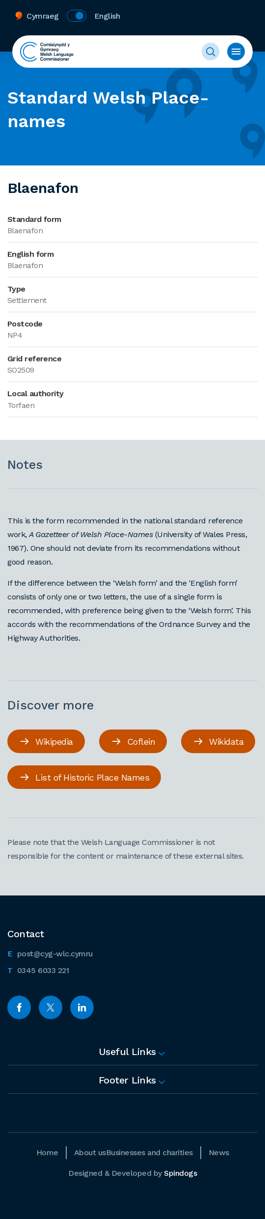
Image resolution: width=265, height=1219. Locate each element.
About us (90, 1152)
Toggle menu (236, 51)
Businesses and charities (149, 1152)
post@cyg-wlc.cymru (50, 953)
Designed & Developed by (132, 1173)
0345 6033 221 (38, 969)
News (219, 1152)
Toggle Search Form (210, 51)
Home (47, 1152)
